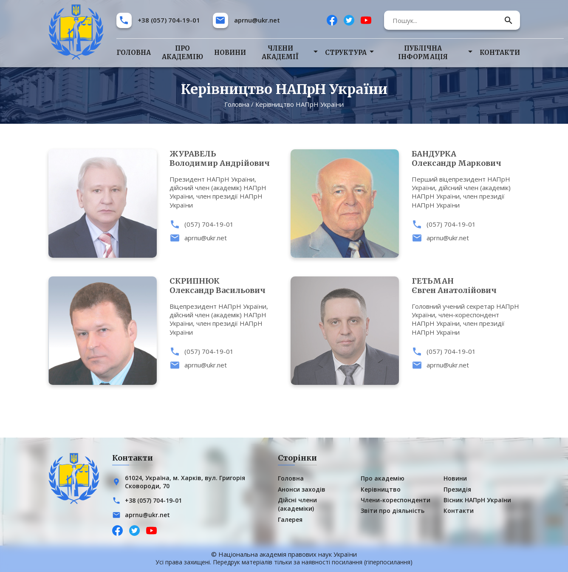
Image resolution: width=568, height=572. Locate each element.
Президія (457, 489)
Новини (230, 52)
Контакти (500, 52)
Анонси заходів (301, 489)
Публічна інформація (423, 52)
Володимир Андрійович (224, 158)
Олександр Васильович (224, 286)
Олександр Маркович (466, 158)
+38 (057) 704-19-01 (169, 20)
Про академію (182, 52)
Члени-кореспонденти (395, 500)
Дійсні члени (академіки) (297, 504)
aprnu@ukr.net (257, 20)
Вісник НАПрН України (477, 500)
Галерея (290, 519)
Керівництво (381, 489)
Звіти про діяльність (392, 511)
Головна (133, 52)
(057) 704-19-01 (209, 224)
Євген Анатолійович (466, 286)
